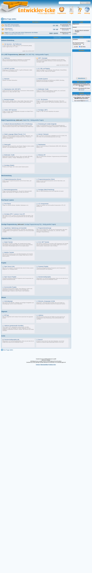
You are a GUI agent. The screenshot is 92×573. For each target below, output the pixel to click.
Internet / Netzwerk (43, 134)
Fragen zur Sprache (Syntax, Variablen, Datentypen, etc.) (15, 205)
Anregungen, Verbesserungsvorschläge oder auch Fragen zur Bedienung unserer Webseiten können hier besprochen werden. (50, 303)
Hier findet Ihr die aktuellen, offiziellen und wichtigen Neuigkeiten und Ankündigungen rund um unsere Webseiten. (18, 303)
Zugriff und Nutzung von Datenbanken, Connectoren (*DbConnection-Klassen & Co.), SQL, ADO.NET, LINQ (18, 91)
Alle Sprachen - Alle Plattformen (13, 26)
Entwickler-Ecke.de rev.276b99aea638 (43, 359)
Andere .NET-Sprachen (10, 110)
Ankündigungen (8, 301)
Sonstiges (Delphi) (9, 165)
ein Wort (76, 46)
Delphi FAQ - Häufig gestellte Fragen (33, 120)
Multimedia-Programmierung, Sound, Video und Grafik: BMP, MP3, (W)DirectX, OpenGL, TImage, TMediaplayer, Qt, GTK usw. (17, 157)
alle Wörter (83, 46)
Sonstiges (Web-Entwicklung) (46, 189)
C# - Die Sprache (43, 99)
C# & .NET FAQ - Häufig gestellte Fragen (37, 54)
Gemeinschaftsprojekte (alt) (11, 339)
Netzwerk (6, 79)
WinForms (7, 58)
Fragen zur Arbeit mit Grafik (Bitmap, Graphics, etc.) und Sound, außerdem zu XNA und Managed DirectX (51, 91)
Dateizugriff (7, 144)
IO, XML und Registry (44, 68)
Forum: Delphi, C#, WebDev (46, 13)
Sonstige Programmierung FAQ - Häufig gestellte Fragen (39, 224)
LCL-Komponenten (43, 203)
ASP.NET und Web (9, 68)
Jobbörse (40, 315)
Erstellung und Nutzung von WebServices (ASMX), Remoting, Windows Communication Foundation (50, 81)
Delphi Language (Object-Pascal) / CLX (15, 33)
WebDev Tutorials (9, 252)
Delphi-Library (25, 245)
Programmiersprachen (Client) (46, 179)
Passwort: (74, 27)
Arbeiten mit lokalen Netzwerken (9, 80)
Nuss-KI (40, 339)
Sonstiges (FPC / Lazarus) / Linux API (14, 214)
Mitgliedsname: (75, 24)
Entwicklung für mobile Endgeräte (47, 124)
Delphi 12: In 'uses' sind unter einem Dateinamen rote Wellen (21, 32)
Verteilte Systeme (43, 79)
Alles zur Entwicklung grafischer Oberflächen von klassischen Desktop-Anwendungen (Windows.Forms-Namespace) (16, 60)
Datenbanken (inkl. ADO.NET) (12, 89)
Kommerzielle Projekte (10, 287)
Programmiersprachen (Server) (12, 179)
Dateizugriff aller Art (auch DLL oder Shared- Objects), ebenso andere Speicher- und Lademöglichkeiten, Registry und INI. (18, 147)
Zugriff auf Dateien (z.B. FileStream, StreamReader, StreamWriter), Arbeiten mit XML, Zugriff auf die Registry (51, 70)
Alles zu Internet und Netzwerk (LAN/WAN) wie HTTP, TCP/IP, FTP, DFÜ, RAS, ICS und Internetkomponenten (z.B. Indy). (51, 136)
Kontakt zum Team (52, 364)
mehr (68, 22)
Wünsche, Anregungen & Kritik (46, 301)
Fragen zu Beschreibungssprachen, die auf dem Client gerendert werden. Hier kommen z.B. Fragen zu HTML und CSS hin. (17, 192)
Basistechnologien (9, 99)
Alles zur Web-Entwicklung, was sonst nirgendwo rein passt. (50, 191)
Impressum (38, 364)
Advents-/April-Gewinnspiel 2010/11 (50, 342)
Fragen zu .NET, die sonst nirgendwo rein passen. (47, 111)
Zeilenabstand (8, 28)
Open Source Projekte (10, 277)
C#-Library (54, 245)
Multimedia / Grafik (43, 89)
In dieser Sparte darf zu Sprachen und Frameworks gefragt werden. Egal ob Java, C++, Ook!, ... (17, 46)
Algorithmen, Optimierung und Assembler (15, 228)
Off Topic (6, 315)
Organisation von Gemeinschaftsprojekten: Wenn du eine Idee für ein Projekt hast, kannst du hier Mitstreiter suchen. (52, 279)
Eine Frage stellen (10, 19)
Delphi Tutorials (8, 242)
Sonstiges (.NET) (43, 110)
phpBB (55, 359)
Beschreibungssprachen (10, 189)
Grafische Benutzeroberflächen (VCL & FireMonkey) (18, 124)
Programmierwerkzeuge (44, 228)
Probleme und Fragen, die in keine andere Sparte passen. (15, 166)
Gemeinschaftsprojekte (44, 277)
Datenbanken (41, 144)
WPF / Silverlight (9, 30)
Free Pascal (7, 203)
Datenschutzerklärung (44, 364)
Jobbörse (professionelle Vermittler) (14, 325)
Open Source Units (9, 266)
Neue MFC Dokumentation (12, 25)
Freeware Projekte (43, 266)
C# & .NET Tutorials (43, 242)
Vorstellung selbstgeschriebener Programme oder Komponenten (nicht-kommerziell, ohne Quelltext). (51, 268)
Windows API (41, 155)
